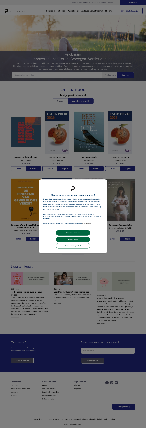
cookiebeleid (86, 223)
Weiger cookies (73, 239)
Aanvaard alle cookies (73, 233)
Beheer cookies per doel (73, 246)
